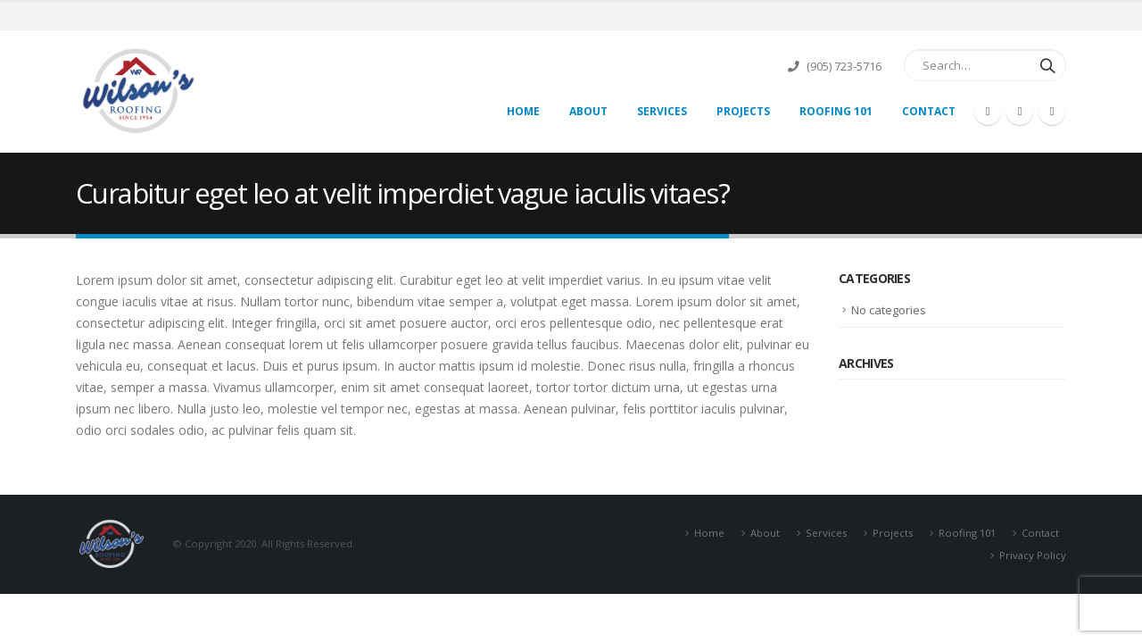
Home (523, 111)
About (588, 111)
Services (662, 111)
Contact (929, 111)
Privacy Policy (1032, 555)
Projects (743, 111)
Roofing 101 (836, 111)
